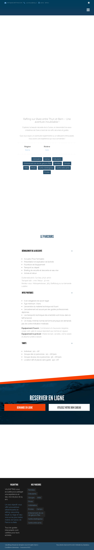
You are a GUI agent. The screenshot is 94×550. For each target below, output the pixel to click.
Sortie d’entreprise (46, 168)
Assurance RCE (25, 547)
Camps (47, 159)
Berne (27, 150)
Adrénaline (37, 159)
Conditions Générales (12, 547)
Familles (57, 163)
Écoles (47, 172)
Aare (47, 150)
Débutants (57, 159)
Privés (33, 168)
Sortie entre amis (63, 168)
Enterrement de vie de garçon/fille (37, 163)
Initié (26, 168)
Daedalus (86, 545)
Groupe (67, 163)
